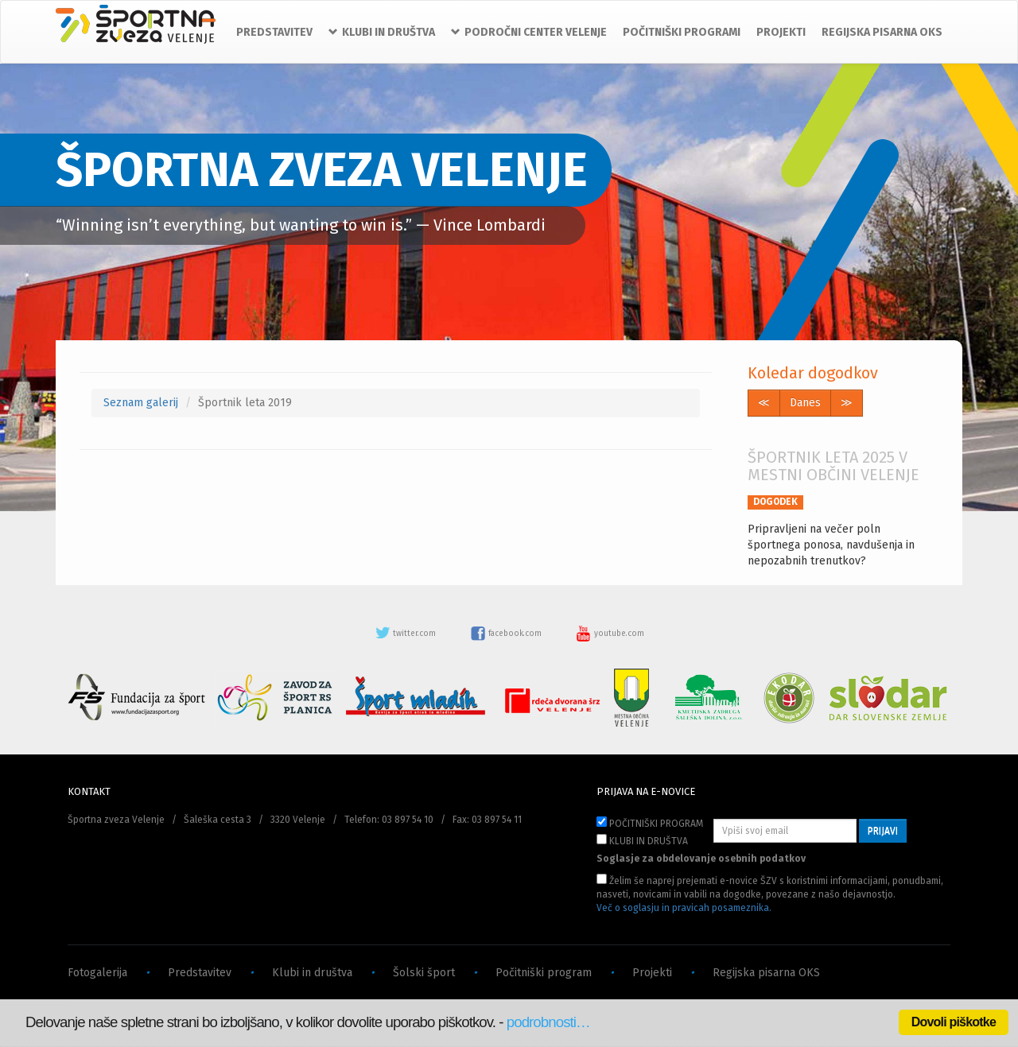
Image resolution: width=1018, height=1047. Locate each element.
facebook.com (507, 633)
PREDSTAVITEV (274, 32)
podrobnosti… (548, 1022)
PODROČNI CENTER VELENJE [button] (529, 32)
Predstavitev (199, 972)
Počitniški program (543, 972)
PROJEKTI (781, 32)
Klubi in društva (312, 972)
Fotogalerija (97, 972)
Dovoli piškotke (953, 1022)
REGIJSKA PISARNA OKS (882, 32)
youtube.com (610, 633)
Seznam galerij (140, 402)
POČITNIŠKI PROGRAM (649, 822)
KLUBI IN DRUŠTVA (642, 840)
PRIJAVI (883, 830)
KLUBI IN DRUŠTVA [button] (381, 32)
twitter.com (406, 633)
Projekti (652, 972)
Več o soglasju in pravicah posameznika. (683, 907)
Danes (805, 402)
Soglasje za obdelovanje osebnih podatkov (701, 858)
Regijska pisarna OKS (766, 972)
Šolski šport (424, 972)
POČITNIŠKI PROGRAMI (681, 32)
